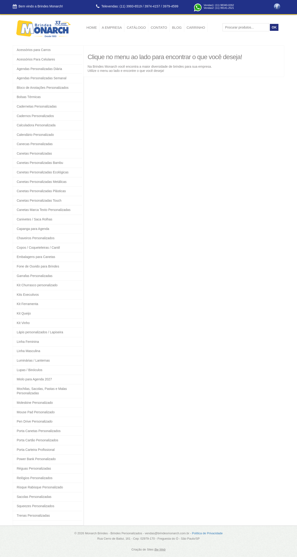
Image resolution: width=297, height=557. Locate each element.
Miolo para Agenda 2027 (34, 379)
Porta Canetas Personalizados (39, 431)
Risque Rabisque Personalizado (40, 487)
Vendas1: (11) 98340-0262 (219, 5)
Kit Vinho (23, 323)
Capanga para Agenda (33, 229)
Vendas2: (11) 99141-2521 (219, 7)
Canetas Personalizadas (34, 153)
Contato (159, 27)
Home (92, 27)
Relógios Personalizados (34, 478)
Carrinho (196, 27)
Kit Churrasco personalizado (37, 285)
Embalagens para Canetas (36, 257)
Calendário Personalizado (35, 135)
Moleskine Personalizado (35, 402)
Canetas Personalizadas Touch (39, 200)
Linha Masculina (28, 351)
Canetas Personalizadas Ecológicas (42, 172)
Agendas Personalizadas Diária (39, 69)
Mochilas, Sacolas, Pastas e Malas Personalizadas (42, 391)
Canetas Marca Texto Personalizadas (44, 210)
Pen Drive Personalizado (34, 421)
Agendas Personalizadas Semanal (41, 78)
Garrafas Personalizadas (34, 276)
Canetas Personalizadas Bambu (40, 163)
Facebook (277, 6)
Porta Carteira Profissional (36, 450)
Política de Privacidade (207, 533)
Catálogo (136, 27)
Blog (177, 27)
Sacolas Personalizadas (34, 497)
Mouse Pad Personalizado (36, 412)
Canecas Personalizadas (35, 144)
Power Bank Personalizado (36, 459)
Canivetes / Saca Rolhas (34, 219)
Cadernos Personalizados (35, 116)
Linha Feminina (28, 342)
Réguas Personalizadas (34, 468)
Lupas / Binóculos (29, 370)
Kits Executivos (28, 294)
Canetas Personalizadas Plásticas (41, 191)
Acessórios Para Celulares (36, 59)
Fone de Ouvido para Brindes (38, 266)
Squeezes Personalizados (35, 506)
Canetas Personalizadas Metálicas (42, 182)
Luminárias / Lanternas (33, 360)
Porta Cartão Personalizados (37, 440)
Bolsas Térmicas (29, 97)
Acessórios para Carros (34, 50)
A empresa (112, 27)
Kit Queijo (24, 313)
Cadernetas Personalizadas (37, 106)
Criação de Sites (142, 549)
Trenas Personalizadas (33, 515)
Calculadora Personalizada (36, 125)
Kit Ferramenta (27, 304)
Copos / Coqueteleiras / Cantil (38, 247)
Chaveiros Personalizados (36, 238)
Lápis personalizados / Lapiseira (40, 332)
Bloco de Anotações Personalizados (42, 87)
